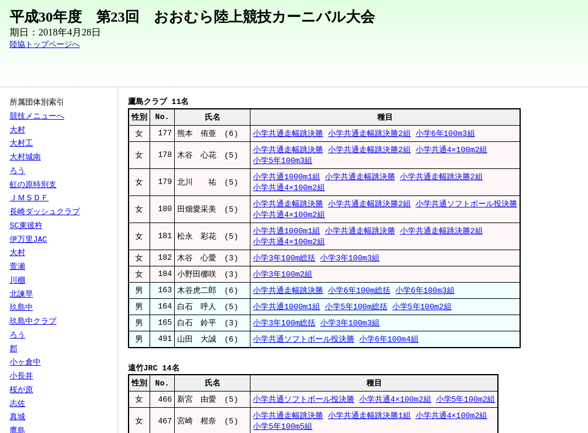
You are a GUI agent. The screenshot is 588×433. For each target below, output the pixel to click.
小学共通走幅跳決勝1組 (369, 426)
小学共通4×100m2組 (452, 151)
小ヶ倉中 (25, 362)
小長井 (21, 376)
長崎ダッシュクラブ (45, 212)
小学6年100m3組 (445, 134)
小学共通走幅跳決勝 (288, 134)
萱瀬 (17, 267)
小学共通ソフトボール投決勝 (466, 207)
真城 (17, 417)
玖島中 (21, 307)
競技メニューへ (37, 116)
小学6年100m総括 (359, 297)
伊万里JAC (28, 240)
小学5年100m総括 (356, 314)
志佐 (17, 404)
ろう (17, 171)
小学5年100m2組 (422, 314)
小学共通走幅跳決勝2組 (369, 134)
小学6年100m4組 (389, 348)
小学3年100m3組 (350, 264)
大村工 (21, 143)
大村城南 (25, 157)
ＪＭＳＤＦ (29, 198)
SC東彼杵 (26, 226)
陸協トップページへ (45, 44)
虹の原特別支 (33, 185)
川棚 (17, 280)
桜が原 (21, 390)
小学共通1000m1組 (286, 179)
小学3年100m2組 (282, 280)
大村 (17, 130)
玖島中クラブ (33, 321)
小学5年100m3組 (282, 162)
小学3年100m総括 (284, 264)
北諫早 (21, 294)
